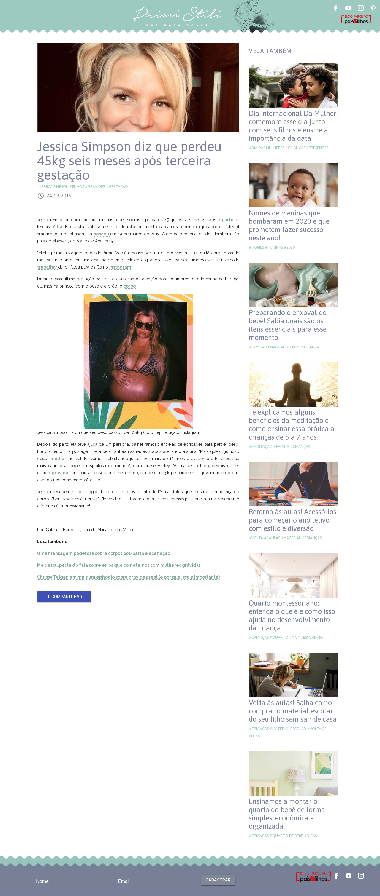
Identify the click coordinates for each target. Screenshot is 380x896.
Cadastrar (218, 880)
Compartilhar (64, 596)
